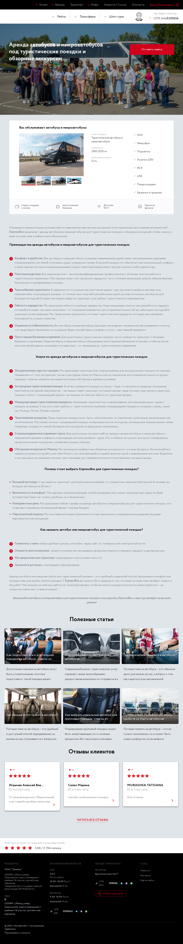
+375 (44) (166, 16)
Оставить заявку (152, 49)
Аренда (60, 5)
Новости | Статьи (115, 5)
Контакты (138, 5)
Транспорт (77, 5)
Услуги (43, 5)
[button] (29, 181)
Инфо (94, 5)
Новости (145, 870)
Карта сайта (147, 880)
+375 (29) (61, 911)
